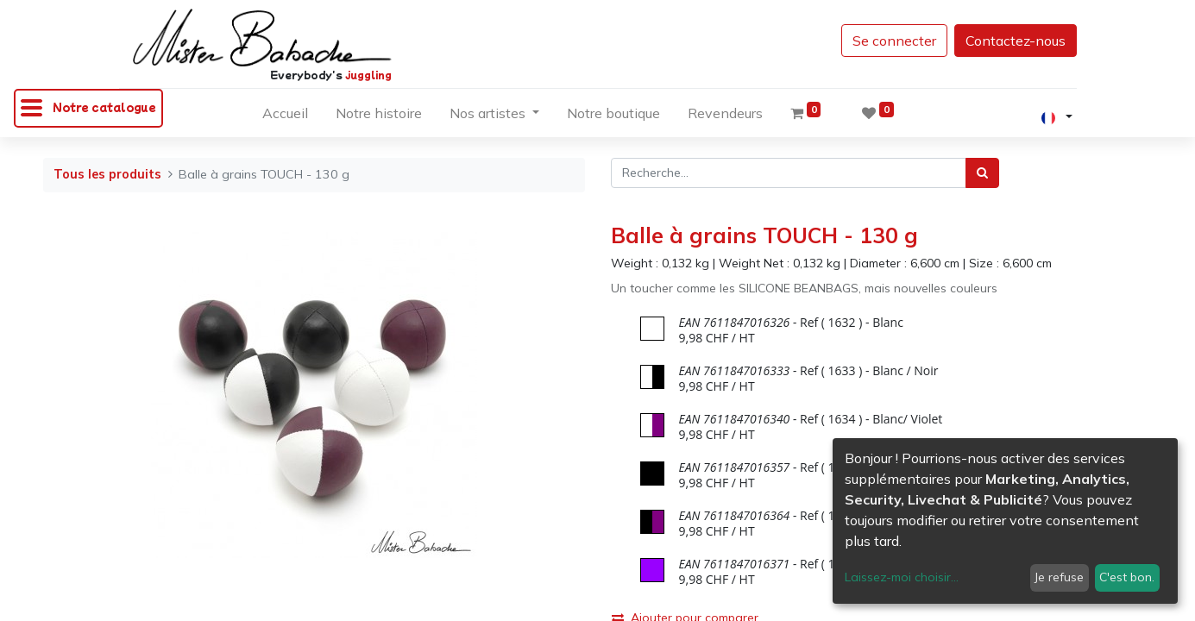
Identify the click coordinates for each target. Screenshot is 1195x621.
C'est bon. (1126, 577)
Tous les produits (107, 174)
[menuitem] (285, 116)
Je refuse (1059, 577)
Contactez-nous (1015, 40)
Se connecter (894, 40)
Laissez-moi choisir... (902, 577)
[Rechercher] (982, 173)
